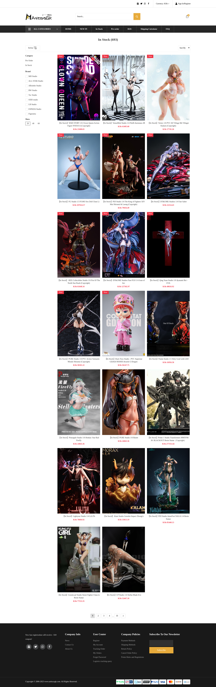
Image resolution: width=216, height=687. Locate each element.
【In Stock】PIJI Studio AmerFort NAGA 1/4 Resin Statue (169, 517)
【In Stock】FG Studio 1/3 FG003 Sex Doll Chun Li (79, 202)
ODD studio (31, 100)
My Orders (97, 653)
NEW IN (83, 29)
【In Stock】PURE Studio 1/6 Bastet (124, 438)
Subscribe (181, 643)
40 (33, 123)
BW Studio (31, 90)
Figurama (30, 114)
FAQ (168, 29)
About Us (68, 649)
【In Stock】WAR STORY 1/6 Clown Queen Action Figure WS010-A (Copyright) (79, 124)
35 (117, 616)
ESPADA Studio (33, 109)
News (67, 641)
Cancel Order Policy (129, 653)
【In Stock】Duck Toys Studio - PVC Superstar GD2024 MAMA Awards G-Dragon (124, 360)
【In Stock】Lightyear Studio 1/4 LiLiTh (80, 516)
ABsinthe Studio (33, 86)
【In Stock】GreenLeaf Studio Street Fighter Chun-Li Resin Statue (80, 596)
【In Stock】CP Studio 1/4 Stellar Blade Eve (124, 595)
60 (39, 123)
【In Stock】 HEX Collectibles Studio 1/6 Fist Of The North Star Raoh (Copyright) (80, 281)
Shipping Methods (128, 645)
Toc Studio (31, 95)
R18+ (130, 29)
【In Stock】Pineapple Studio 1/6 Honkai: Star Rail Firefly (80, 439)
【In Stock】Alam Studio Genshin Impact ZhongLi (124, 516)
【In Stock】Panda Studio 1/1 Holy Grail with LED (169, 359)
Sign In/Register (183, 3)
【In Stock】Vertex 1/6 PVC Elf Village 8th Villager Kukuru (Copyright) (169, 124)
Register (96, 641)
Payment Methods (128, 641)
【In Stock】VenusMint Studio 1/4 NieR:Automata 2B (124, 123)
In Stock (99, 29)
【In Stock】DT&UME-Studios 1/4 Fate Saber (169, 202)
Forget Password (99, 657)
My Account (98, 645)
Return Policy (126, 649)
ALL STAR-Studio (34, 81)
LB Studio (31, 104)
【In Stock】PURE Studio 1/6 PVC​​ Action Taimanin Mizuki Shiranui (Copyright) (79, 360)
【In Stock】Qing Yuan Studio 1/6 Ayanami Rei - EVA (169, 281)
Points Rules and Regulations (132, 657)
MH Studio (31, 76)
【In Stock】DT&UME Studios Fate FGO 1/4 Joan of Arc (124, 281)
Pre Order (29, 61)
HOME (68, 29)
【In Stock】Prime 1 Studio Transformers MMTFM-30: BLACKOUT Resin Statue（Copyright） (169, 439)
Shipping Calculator (149, 29)
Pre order (115, 29)
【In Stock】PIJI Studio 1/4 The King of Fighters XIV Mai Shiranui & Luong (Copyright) (124, 203)
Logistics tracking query (102, 661)
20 (28, 123)
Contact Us (69, 645)
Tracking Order (99, 649)
